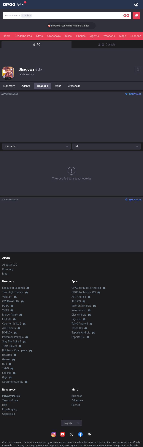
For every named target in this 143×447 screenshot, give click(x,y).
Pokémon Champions (15, 350)
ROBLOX (7, 332)
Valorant (7, 296)
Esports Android (81, 332)
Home (6, 36)
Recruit (76, 404)
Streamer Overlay (12, 381)
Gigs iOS (76, 319)
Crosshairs (54, 36)
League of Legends (13, 287)
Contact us (8, 413)
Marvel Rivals (10, 314)
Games (6, 359)
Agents (94, 36)
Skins (68, 36)
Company (8, 269)
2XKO (5, 310)
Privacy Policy (11, 395)
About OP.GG (9, 264)
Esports (6, 372)
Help (4, 404)
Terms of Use (10, 400)
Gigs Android (79, 314)
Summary (9, 85)
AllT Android (79, 296)
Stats (39, 36)
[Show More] (20, 4)
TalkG (5, 368)
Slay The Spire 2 (11, 341)
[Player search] (126, 15)
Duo (4, 363)
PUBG (5, 305)
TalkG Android (80, 323)
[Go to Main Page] (9, 4)
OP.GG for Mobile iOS (84, 292)
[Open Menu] (136, 4)
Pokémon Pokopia (13, 337)
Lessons (136, 36)
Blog (4, 273)
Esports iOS (78, 337)
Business (77, 395)
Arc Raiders (9, 328)
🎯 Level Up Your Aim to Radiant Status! (72, 25)
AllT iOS (76, 301)
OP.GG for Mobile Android (86, 287)
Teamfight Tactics (12, 292)
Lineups (81, 36)
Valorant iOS (79, 310)
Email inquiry (9, 409)
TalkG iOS (77, 328)
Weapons (109, 36)
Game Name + (18, 16)
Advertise (77, 400)
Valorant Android (81, 305)
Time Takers (9, 345)
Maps (122, 36)
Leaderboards (23, 36)
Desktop (7, 354)
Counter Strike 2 (11, 323)
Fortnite (6, 319)
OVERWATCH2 (10, 301)
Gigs (4, 377)
